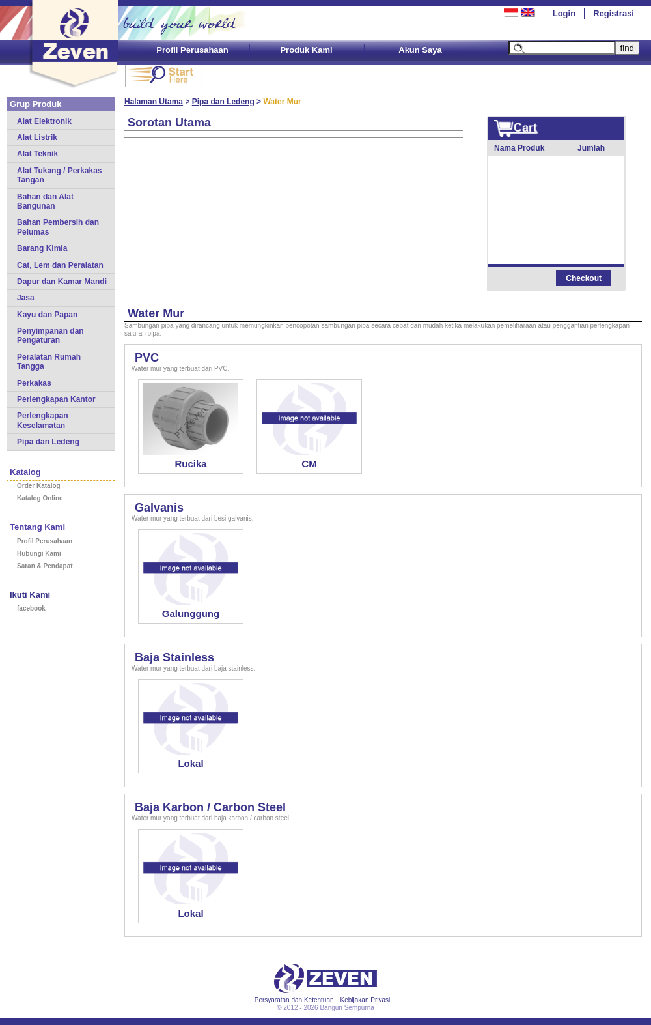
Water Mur (156, 313)
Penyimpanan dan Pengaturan (50, 335)
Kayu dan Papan (47, 314)
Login (564, 13)
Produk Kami (306, 50)
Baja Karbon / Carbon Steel (210, 807)
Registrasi (613, 13)
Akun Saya (419, 50)
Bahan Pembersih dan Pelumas (58, 227)
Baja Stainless (174, 657)
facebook (31, 608)
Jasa (26, 297)
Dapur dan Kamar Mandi (62, 281)
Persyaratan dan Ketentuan (294, 999)
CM (308, 463)
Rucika (190, 463)
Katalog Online (40, 498)
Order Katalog (39, 485)
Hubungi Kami (39, 553)
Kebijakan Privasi (365, 999)
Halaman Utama (153, 101)
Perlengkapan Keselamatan (42, 420)
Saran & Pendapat (45, 566)
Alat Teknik (37, 153)
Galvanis (159, 507)
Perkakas (34, 383)
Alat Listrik (37, 137)
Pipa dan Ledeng (48, 441)
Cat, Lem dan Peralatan (60, 265)
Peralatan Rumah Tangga (49, 362)
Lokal (190, 763)
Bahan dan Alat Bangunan (45, 201)
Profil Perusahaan (192, 50)
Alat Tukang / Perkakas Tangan (59, 175)
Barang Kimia (42, 248)
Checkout (584, 278)
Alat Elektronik (44, 121)
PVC (147, 357)
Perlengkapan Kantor (56, 399)
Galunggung (190, 613)
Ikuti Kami (30, 594)
